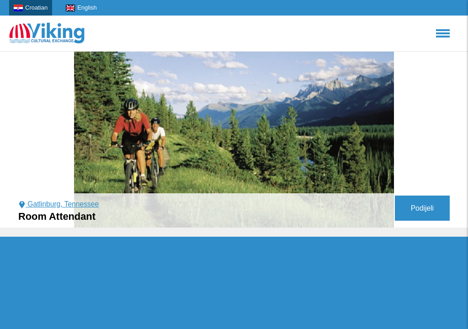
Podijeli (422, 208)
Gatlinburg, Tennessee (58, 204)
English (81, 7)
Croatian (31, 7)
